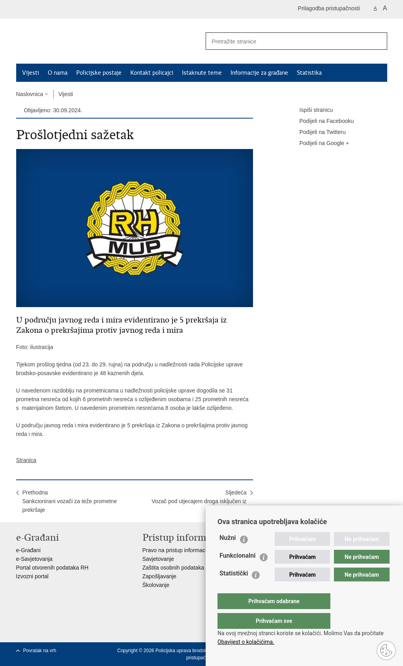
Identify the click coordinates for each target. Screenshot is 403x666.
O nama (57, 72)
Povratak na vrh (39, 650)
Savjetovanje (158, 559)
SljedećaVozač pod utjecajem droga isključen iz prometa (199, 501)
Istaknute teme (202, 72)
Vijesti (30, 72)
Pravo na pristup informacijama (180, 550)
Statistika (309, 72)
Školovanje (156, 585)
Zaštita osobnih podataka (173, 567)
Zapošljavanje (159, 576)
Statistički (233, 589)
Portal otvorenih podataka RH (52, 567)
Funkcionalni (237, 571)
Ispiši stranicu (311, 110)
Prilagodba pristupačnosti (329, 8)
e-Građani (28, 550)
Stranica (26, 460)
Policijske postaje (99, 72)
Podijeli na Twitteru (317, 132)
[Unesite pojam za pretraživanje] (285, 41)
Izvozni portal (32, 576)
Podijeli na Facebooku (321, 121)
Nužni (227, 553)
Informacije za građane (259, 72)
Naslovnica (29, 94)
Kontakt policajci (151, 72)
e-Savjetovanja (34, 559)
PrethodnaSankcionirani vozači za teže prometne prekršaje (69, 501)
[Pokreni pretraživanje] (378, 41)
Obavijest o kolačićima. (245, 642)
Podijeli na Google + (319, 143)
